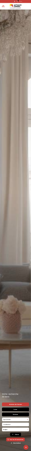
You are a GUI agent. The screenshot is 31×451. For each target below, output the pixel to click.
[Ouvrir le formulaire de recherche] (15, 434)
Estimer (15, 414)
